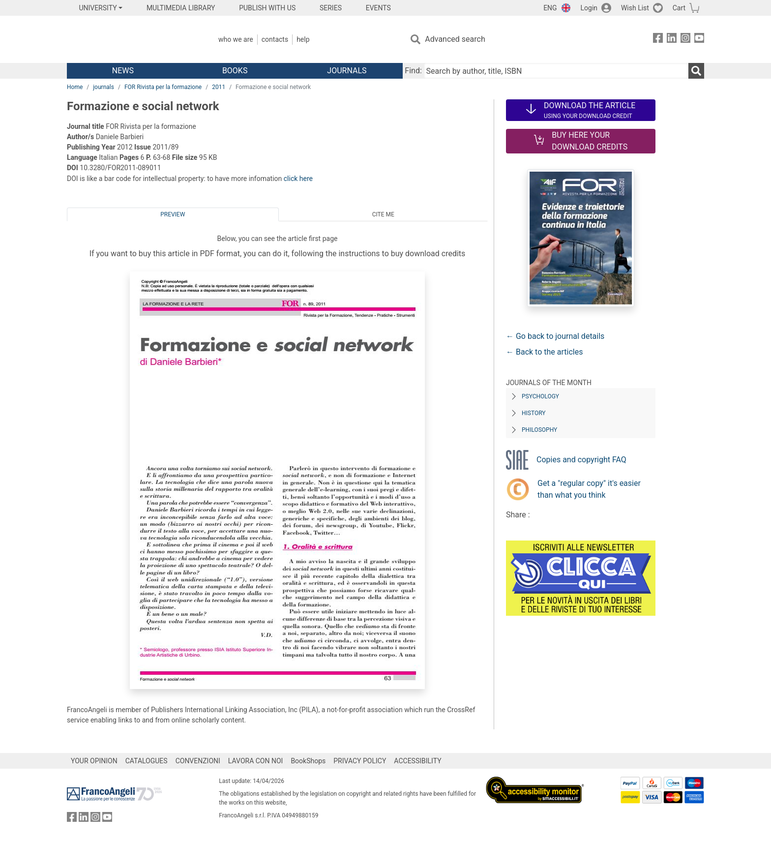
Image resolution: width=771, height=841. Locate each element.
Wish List (635, 8)
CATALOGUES (146, 761)
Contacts (275, 39)
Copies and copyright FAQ (581, 459)
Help (303, 39)
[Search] (696, 71)
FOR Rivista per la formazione (163, 87)
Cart (679, 8)
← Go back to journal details (555, 336)
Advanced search (455, 39)
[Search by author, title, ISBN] (556, 71)
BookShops (308, 761)
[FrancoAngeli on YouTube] (699, 39)
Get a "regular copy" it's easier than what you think (589, 489)
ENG (550, 8)
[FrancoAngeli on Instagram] (685, 39)
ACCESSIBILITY (417, 761)
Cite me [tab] (383, 214)
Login (589, 8)
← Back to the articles (544, 352)
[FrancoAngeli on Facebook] (658, 39)
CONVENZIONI (198, 761)
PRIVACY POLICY (359, 761)
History (534, 413)
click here (298, 178)
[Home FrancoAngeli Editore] (132, 39)
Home (75, 87)
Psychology (540, 396)
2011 (218, 87)
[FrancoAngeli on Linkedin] (672, 39)
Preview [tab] (172, 214)
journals (103, 87)
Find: (413, 70)
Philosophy (539, 429)
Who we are (235, 39)
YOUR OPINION (94, 761)
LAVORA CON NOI (255, 761)
